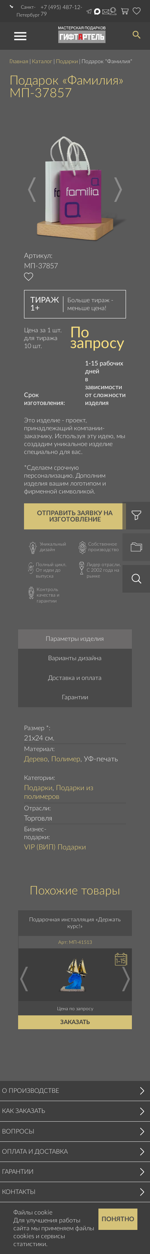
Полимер (65, 759)
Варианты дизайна (75, 658)
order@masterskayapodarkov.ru (105, 11)
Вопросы (18, 1131)
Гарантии (75, 697)
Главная (18, 61)
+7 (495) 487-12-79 (61, 11)
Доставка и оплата (75, 678)
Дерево (36, 759)
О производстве (30, 1091)
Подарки (67, 61)
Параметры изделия (75, 639)
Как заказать (23, 1111)
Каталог (42, 61)
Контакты (18, 1192)
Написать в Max (97, 11)
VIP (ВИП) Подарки (55, 847)
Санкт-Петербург (28, 11)
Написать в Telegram (89, 11)
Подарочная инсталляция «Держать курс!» (75, 923)
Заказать (75, 1022)
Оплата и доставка (35, 1152)
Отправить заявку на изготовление (75, 516)
